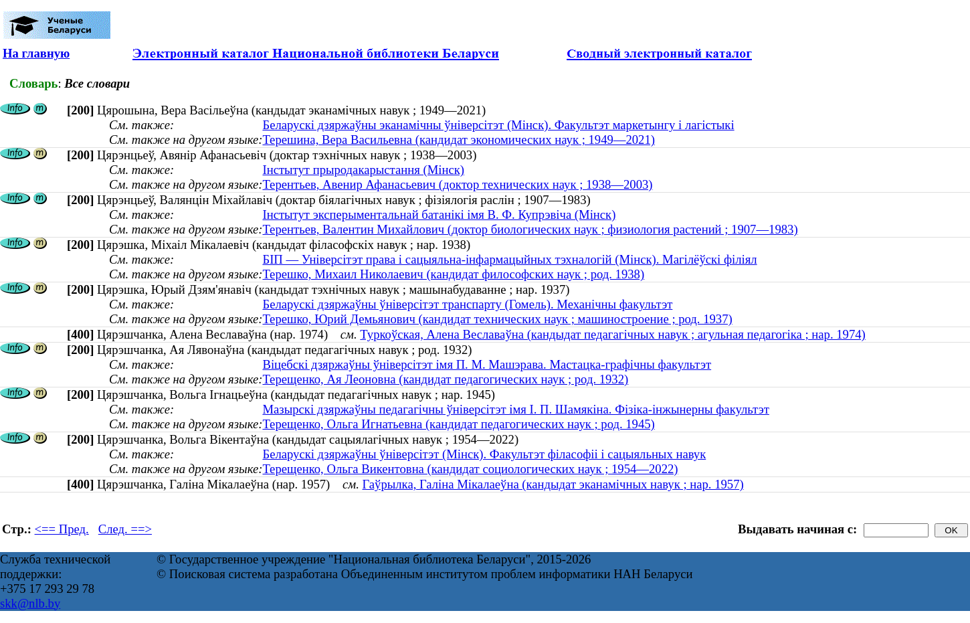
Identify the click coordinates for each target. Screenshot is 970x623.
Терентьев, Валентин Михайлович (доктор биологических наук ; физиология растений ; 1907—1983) (529, 229)
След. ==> (125, 529)
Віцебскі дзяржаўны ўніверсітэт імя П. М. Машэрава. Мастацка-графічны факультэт (486, 364)
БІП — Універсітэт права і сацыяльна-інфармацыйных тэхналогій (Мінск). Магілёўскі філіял (509, 259)
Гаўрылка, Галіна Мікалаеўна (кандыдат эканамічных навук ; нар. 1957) (553, 484)
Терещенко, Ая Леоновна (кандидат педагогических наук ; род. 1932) (445, 379)
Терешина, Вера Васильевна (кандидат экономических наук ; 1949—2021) (458, 139)
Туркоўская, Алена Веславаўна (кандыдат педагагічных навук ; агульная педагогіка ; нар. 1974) (612, 334)
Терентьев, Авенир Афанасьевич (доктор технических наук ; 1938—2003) (457, 184)
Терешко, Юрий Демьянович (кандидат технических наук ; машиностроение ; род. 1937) (497, 319)
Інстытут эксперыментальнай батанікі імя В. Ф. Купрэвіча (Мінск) (438, 214)
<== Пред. (62, 529)
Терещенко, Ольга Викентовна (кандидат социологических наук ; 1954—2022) (470, 469)
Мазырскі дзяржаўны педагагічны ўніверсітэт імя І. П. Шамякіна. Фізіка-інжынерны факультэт (515, 409)
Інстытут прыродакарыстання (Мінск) (363, 170)
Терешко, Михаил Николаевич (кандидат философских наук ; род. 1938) (453, 274)
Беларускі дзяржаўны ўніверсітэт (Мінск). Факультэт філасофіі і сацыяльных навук (484, 454)
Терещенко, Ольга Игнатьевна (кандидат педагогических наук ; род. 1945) (458, 424)
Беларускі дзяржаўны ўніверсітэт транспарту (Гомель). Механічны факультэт (467, 304)
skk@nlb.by (30, 603)
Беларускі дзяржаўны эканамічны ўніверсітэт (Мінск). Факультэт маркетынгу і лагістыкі (498, 125)
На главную (36, 53)
